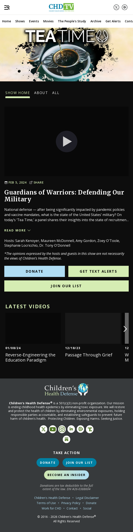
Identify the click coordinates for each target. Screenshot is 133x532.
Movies (48, 21)
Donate (34, 271)
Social (87, 508)
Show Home (17, 94)
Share (36, 182)
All (55, 94)
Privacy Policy (70, 503)
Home (6, 21)
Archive (95, 21)
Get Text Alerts (98, 271)
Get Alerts (113, 21)
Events (34, 21)
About (41, 94)
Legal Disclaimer (87, 498)
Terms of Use (46, 503)
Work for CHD (51, 508)
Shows (20, 21)
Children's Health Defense (52, 498)
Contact (72, 508)
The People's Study (72, 21)
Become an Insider (66, 475)
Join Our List (66, 286)
